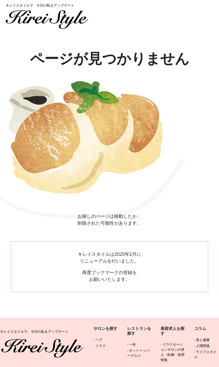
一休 (132, 344)
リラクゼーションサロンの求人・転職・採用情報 (172, 352)
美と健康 (203, 339)
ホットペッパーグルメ (138, 353)
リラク (101, 345)
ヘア (99, 339)
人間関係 (203, 345)
